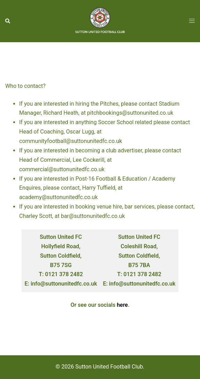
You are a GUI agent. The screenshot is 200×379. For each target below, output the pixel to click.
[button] (8, 21)
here (122, 305)
